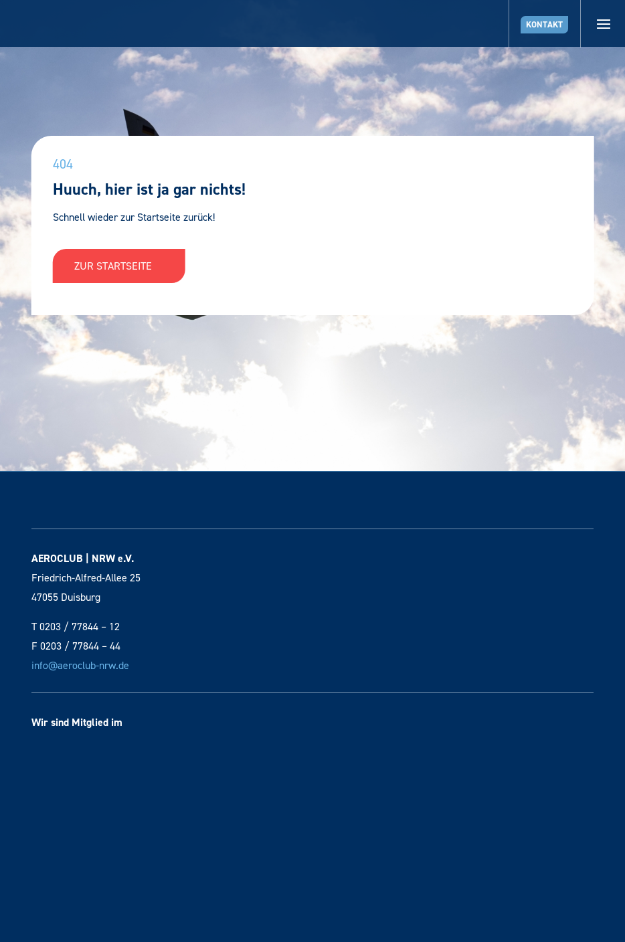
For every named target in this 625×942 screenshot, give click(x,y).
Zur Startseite (119, 266)
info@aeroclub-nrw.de (80, 665)
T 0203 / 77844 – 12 (75, 627)
